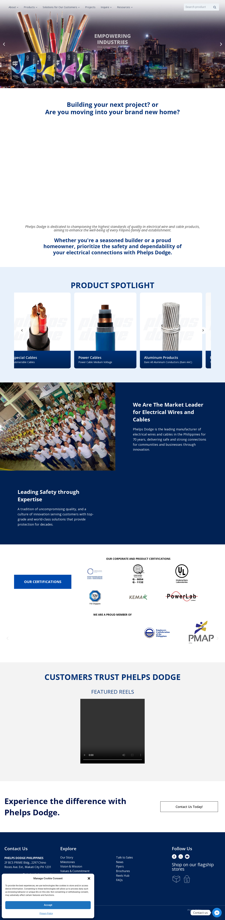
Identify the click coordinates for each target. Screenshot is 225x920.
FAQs (119, 880)
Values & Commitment (74, 871)
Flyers (120, 866)
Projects (90, 7)
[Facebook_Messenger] (217, 912)
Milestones (67, 862)
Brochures (123, 871)
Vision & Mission (71, 866)
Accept (48, 905)
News (119, 862)
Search (215, 7)
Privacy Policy (46, 913)
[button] (89, 878)
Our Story (66, 857)
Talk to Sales (124, 857)
